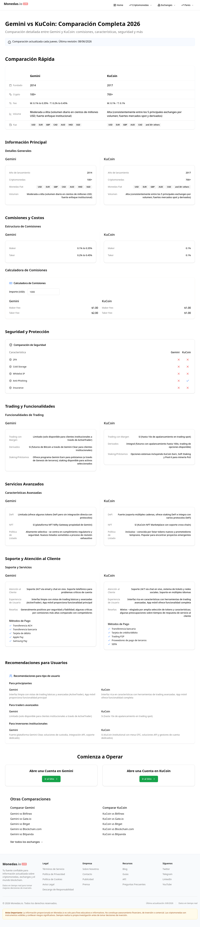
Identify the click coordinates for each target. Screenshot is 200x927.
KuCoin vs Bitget (112, 824)
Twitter (166, 869)
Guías (126, 874)
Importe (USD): (17, 291)
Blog (125, 869)
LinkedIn (167, 879)
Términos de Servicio (53, 869)
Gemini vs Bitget (20, 824)
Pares (187, 5)
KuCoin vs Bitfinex (113, 813)
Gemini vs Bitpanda (22, 834)
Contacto (87, 874)
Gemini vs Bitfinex (21, 813)
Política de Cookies (52, 879)
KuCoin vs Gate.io (113, 819)
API (124, 879)
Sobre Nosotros (91, 869)
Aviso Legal (48, 884)
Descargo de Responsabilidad (58, 889)
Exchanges (166, 5)
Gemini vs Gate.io (20, 819)
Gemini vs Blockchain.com (26, 829)
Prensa (86, 884)
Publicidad (88, 879)
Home (118, 5)
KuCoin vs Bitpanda (114, 834)
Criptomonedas (140, 5)
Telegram (167, 874)
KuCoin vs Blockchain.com (118, 829)
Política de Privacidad (54, 874)
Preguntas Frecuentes (134, 884)
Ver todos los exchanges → (26, 842)
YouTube (167, 884)
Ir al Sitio (51, 778)
